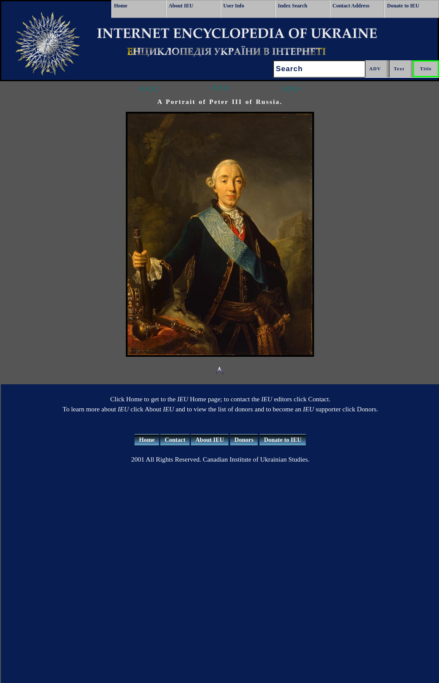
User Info (233, 6)
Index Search (292, 6)
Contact (175, 440)
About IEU (181, 6)
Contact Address (351, 6)
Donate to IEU (403, 6)
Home (121, 6)
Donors (244, 440)
